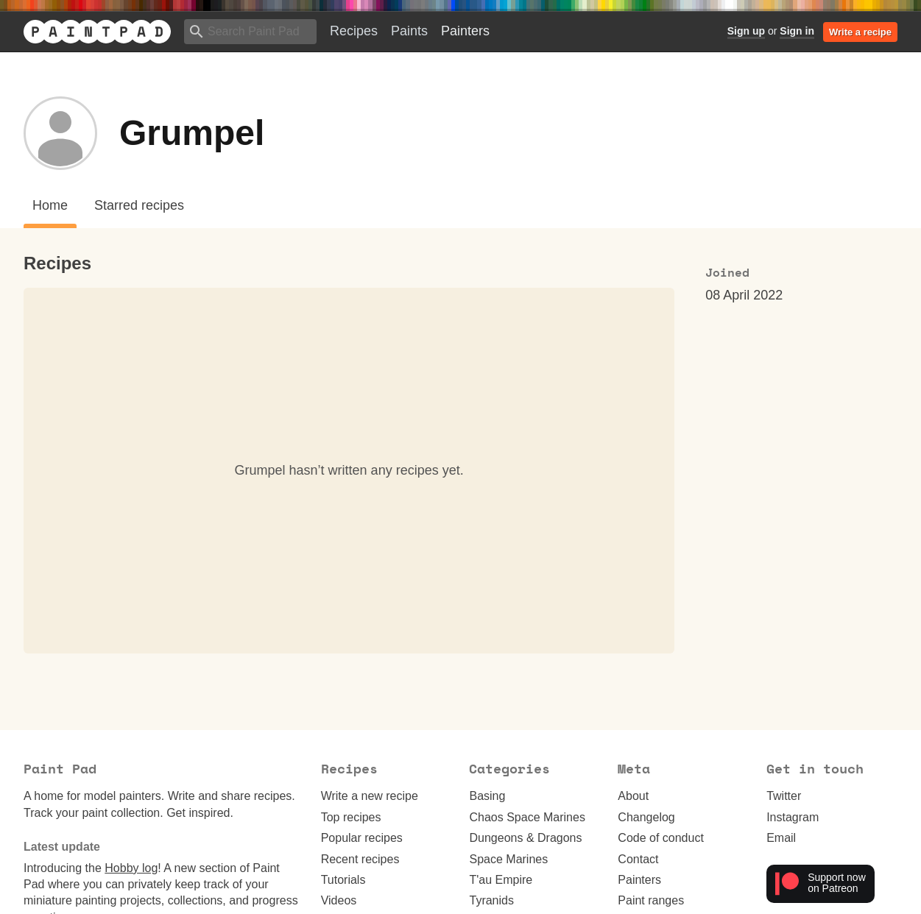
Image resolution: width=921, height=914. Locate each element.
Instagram (792, 817)
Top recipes (351, 817)
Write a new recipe (369, 796)
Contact (638, 859)
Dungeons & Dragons (525, 838)
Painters (465, 31)
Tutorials (343, 880)
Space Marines (508, 859)
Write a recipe (860, 32)
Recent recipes (360, 859)
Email (781, 838)
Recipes (354, 31)
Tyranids (491, 900)
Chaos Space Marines (527, 817)
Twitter (783, 796)
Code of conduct (661, 838)
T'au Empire (500, 880)
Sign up (746, 31)
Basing (487, 796)
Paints (409, 31)
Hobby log (131, 868)
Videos (339, 900)
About (633, 796)
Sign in (797, 31)
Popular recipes (362, 838)
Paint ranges (651, 900)
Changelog (646, 817)
